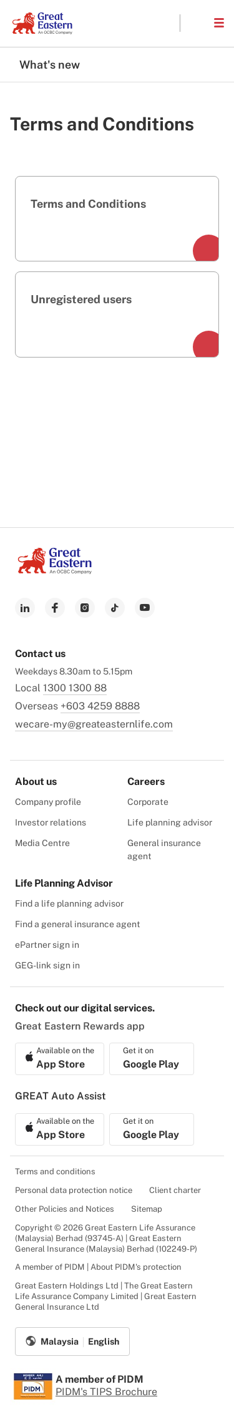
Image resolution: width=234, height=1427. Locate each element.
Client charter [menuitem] (175, 1190)
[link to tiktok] (115, 608)
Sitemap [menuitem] (146, 1209)
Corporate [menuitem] (147, 802)
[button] (196, 23)
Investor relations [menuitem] (50, 822)
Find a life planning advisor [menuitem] (69, 903)
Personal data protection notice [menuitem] (73, 1190)
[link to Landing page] (55, 571)
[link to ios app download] (59, 1059)
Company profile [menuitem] (48, 802)
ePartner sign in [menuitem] (47, 945)
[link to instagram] (85, 608)
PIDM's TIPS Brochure (106, 1392)
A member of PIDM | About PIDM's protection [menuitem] (98, 1267)
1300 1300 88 (75, 688)
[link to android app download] (151, 1059)
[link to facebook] (55, 608)
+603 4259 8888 (100, 706)
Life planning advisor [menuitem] (169, 822)
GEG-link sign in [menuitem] (47, 965)
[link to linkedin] (25, 608)
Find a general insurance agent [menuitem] (77, 924)
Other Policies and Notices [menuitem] (64, 1209)
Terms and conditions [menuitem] (55, 1171)
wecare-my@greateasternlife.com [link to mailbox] (94, 724)
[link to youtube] (145, 608)
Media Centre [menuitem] (42, 843)
